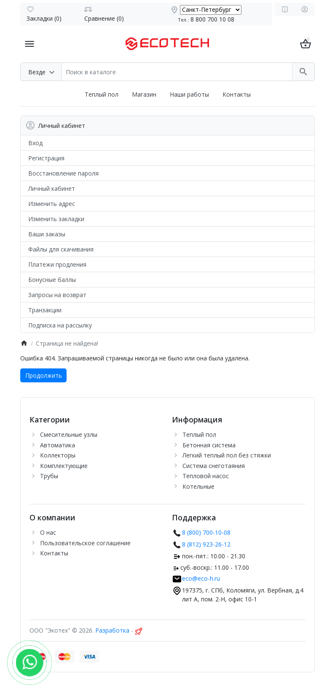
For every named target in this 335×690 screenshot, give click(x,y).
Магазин (144, 94)
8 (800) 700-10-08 (206, 532)
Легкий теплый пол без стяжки (226, 455)
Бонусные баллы (52, 280)
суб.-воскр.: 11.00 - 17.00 (214, 567)
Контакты (236, 94)
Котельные (198, 486)
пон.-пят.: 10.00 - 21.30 (213, 556)
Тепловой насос (205, 476)
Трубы (49, 476)
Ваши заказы (46, 234)
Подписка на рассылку (60, 325)
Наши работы (189, 94)
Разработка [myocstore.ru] (112, 630)
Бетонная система (209, 445)
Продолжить (43, 375)
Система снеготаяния (213, 466)
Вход (35, 143)
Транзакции (45, 310)
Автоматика (57, 445)
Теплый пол (101, 94)
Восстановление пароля (63, 173)
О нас (48, 532)
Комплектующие (64, 466)
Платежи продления (57, 264)
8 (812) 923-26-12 (206, 544)
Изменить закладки (56, 219)
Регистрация (46, 158)
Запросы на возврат (57, 295)
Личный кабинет (51, 188)
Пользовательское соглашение (85, 543)
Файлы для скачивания (61, 249)
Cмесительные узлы (68, 434)
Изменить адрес (51, 204)
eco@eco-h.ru (201, 578)
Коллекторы (57, 455)
